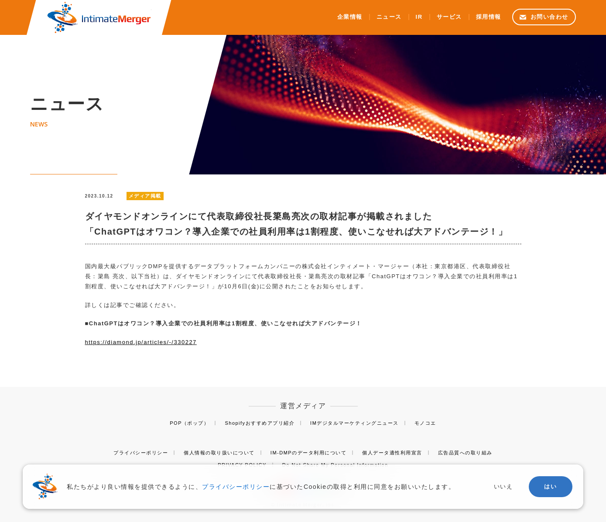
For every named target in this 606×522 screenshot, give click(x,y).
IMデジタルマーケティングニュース (354, 423)
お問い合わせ (549, 17)
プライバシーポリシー (140, 452)
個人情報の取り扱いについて (219, 452)
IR (419, 17)
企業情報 (350, 17)
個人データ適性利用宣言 (392, 452)
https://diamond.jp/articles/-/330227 (141, 342)
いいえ (503, 486)
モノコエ (425, 423)
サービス (449, 17)
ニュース (389, 17)
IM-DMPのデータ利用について (308, 452)
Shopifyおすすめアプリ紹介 (259, 423)
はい (550, 486)
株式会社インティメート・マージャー (99, 17)
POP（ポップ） (189, 423)
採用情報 (488, 17)
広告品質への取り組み (465, 452)
